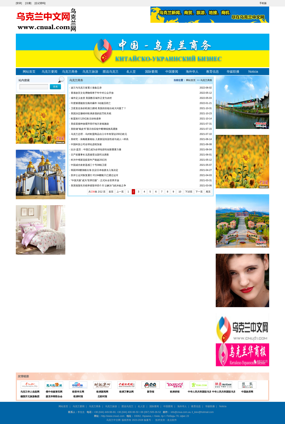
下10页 (188, 191)
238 (93, 191)
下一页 (199, 191)
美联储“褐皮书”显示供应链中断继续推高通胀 (94, 129)
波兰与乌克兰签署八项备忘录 (86, 87)
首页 (111, 191)
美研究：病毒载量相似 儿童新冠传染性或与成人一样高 (99, 139)
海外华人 (192, 71)
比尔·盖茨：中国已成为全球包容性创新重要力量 (96, 149)
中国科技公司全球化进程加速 (86, 144)
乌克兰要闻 (49, 71)
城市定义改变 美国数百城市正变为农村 (91, 98)
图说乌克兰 (111, 71)
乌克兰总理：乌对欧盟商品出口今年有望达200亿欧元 (99, 134)
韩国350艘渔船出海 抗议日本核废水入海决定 (94, 170)
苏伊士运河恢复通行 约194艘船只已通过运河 (94, 175)
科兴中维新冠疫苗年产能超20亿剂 (89, 159)
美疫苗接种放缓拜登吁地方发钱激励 (90, 123)
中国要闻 (171, 71)
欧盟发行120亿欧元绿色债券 (86, 118)
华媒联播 (233, 71)
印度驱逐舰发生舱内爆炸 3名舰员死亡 (91, 103)
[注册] (28, 3)
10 (180, 191)
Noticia (253, 71)
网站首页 (29, 71)
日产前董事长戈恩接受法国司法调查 (90, 154)
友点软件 (172, 420)
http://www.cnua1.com (112, 416)
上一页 (120, 191)
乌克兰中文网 (113, 420)
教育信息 (212, 71)
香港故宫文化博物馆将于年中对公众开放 (92, 92)
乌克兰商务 (70, 71)
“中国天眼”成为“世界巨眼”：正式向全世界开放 (95, 180)
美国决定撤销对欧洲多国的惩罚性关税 (91, 113)
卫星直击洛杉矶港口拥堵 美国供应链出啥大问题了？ (98, 108)
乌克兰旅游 (90, 71)
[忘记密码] (40, 3)
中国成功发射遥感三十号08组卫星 (89, 165)
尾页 (208, 191)
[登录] (19, 3)
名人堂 (131, 71)
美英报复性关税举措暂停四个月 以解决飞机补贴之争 (98, 185)
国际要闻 (151, 71)
